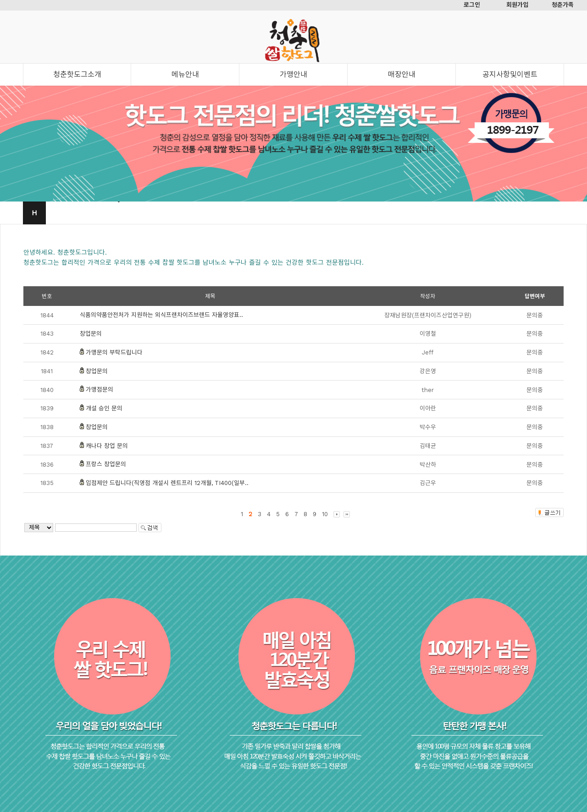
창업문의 (91, 333)
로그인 (472, 4)
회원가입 (517, 4)
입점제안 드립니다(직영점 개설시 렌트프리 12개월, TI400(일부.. (167, 483)
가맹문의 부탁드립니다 (114, 352)
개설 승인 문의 (104, 408)
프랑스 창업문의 (106, 464)
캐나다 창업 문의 (107, 445)
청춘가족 (563, 4)
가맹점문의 (99, 389)
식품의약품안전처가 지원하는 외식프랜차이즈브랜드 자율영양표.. (161, 314)
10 (325, 514)
